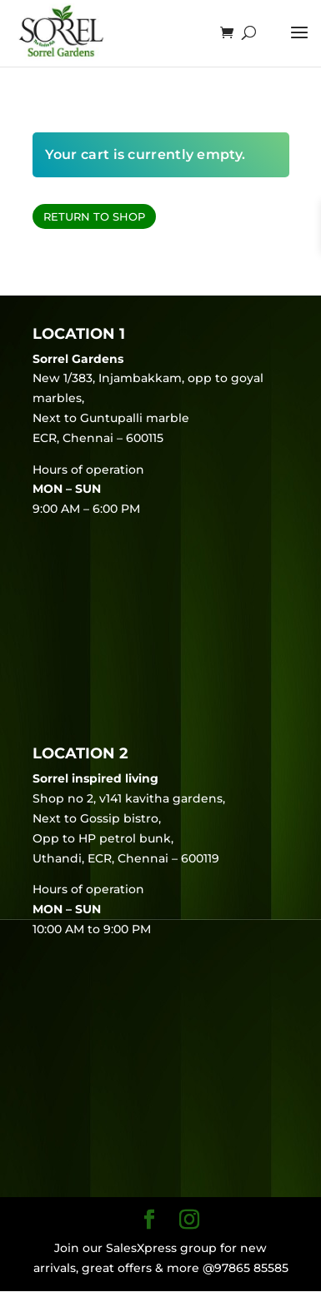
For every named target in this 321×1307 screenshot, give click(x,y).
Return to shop (94, 216)
